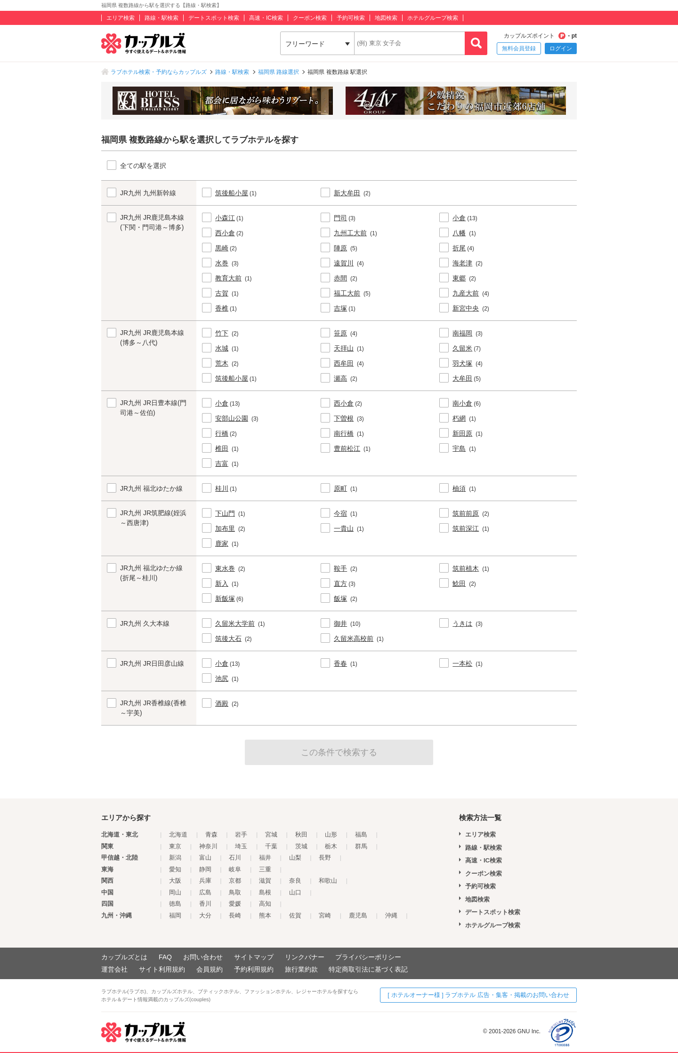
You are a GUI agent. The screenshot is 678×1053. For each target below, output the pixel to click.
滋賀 (265, 880)
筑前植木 (465, 568)
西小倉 (225, 233)
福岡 (175, 915)
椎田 (221, 448)
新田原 (462, 433)
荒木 (221, 363)
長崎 (235, 915)
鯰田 (459, 583)
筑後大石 (228, 638)
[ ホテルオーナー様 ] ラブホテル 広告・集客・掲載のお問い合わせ (478, 994)
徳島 (175, 903)
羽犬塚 (462, 363)
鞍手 (340, 568)
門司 (340, 218)
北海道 (178, 834)
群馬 (361, 846)
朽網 (459, 418)
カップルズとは (124, 957)
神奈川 (208, 846)
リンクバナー (304, 957)
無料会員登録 (519, 48)
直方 (340, 583)
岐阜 (235, 869)
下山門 (225, 513)
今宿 (340, 513)
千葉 (271, 846)
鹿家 (221, 543)
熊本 (265, 915)
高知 (265, 903)
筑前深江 (465, 528)
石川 (235, 857)
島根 (265, 892)
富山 (205, 857)
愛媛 (235, 903)
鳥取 (235, 892)
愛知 (175, 869)
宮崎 (325, 915)
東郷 (459, 278)
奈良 (295, 880)
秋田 (301, 834)
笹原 (340, 333)
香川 (205, 903)
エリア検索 (120, 18)
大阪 (175, 880)
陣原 (340, 248)
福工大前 (347, 293)
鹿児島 (358, 915)
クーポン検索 (310, 18)
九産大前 (465, 293)
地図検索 (386, 18)
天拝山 (344, 348)
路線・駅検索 (161, 18)
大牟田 (462, 378)
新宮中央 (465, 308)
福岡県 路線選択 (278, 72)
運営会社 (114, 969)
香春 (340, 663)
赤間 (340, 278)
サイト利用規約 (162, 969)
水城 (221, 348)
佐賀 (295, 915)
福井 (265, 857)
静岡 (205, 869)
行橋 (221, 433)
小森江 (225, 218)
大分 (205, 915)
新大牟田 (347, 193)
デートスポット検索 (213, 18)
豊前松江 (347, 448)
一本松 (462, 663)
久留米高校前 (353, 638)
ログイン (560, 48)
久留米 (462, 348)
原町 (340, 488)
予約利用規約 (254, 969)
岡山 (175, 892)
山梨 (295, 857)
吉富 (221, 463)
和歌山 (328, 880)
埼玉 (241, 846)
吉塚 (340, 308)
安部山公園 (231, 418)
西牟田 (344, 363)
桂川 (221, 488)
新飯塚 (225, 598)
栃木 (331, 846)
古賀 (221, 293)
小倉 (459, 218)
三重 (265, 869)
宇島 (459, 448)
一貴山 (344, 528)
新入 (221, 583)
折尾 (459, 248)
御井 (340, 623)
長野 (325, 857)
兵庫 (205, 880)
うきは (462, 623)
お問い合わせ (203, 957)
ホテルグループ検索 (432, 18)
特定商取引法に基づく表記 (368, 969)
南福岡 (462, 333)
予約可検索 (351, 18)
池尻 (221, 678)
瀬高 (340, 378)
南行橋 (344, 433)
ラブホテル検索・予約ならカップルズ (159, 72)
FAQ (165, 957)
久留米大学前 (235, 623)
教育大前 (228, 278)
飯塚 (340, 598)
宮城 (271, 834)
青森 (211, 834)
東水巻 (225, 568)
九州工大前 (350, 233)
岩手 (241, 834)
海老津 (462, 263)
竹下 (221, 333)
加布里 (225, 528)
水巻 (221, 263)
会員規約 (209, 969)
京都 (235, 880)
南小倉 (462, 403)
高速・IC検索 (266, 18)
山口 (295, 892)
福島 (361, 834)
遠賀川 (344, 263)
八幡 (459, 233)
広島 (205, 892)
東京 (175, 846)
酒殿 (221, 703)
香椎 (221, 308)
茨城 (301, 846)
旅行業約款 (301, 969)
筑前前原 (465, 513)
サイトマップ (254, 957)
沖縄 (391, 915)
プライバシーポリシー (368, 957)
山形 (331, 834)
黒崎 (221, 248)
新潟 (175, 857)
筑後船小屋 (231, 193)
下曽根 (344, 418)
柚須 (459, 488)
